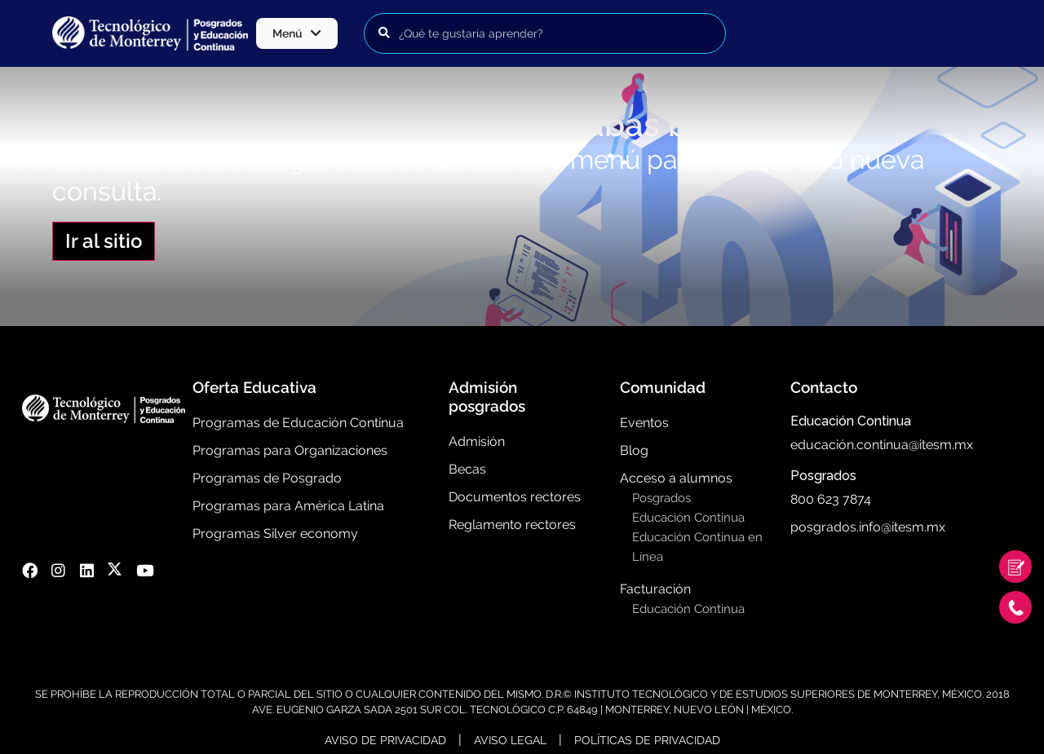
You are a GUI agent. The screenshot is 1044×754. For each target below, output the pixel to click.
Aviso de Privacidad (385, 740)
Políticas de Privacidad (647, 740)
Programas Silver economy (275, 533)
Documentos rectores (515, 497)
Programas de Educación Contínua (298, 422)
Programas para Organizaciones (289, 450)
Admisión (477, 441)
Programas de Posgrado (267, 478)
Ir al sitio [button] (103, 241)
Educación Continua (688, 517)
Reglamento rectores (512, 524)
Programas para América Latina (288, 506)
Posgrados (661, 498)
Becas (467, 469)
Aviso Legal (510, 740)
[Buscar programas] (545, 33)
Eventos (644, 422)
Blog (634, 450)
